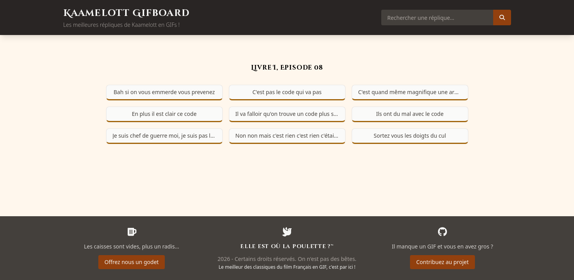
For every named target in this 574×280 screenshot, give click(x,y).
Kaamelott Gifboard (126, 13)
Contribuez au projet (442, 262)
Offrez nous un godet (132, 262)
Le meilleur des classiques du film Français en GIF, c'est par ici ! (287, 267)
